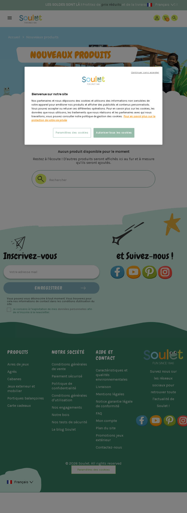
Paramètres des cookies (72, 132)
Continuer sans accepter (145, 72)
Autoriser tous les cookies (114, 132)
